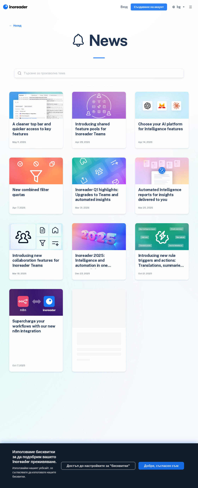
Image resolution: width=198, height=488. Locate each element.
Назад (17, 25)
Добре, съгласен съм (161, 466)
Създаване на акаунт (149, 7)
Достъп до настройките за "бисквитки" (98, 466)
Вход (124, 7)
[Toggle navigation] (190, 7)
